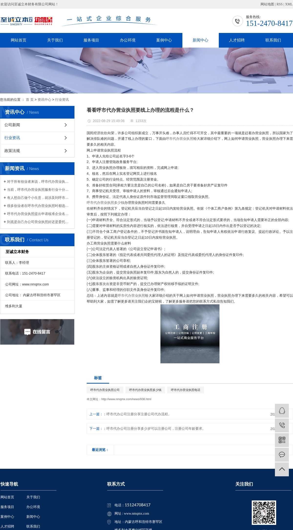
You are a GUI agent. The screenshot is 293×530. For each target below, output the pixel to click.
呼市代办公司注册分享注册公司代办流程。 (138, 414)
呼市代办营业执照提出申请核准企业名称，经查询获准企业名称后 (39, 214)
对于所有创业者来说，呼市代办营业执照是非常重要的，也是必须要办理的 (39, 181)
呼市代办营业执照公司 (105, 390)
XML (289, 4)
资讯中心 (44, 100)
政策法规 (12, 151)
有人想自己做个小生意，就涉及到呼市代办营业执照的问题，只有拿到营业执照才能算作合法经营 (39, 198)
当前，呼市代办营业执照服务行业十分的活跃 (39, 190)
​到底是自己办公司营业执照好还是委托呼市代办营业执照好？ (39, 222)
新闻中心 (200, 40)
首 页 (30, 100)
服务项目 (91, 40)
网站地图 (267, 4)
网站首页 (18, 40)
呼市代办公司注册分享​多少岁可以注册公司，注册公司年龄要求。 (156, 428)
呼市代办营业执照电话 (185, 390)
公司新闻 (12, 125)
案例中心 (164, 40)
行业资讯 (62, 100)
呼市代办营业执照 (179, 139)
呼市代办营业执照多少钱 (105, 202)
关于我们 (55, 40)
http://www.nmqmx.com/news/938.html (126, 399)
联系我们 (273, 40)
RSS (280, 4)
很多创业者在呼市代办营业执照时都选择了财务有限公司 (39, 206)
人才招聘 (237, 40)
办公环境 (128, 40)
